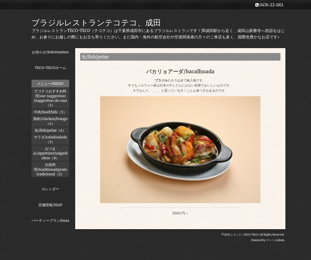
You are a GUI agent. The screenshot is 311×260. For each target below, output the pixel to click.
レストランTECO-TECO (244, 241)
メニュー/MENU (50, 83)
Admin (280, 247)
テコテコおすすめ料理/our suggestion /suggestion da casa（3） (50, 98)
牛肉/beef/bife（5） (50, 112)
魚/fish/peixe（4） (50, 130)
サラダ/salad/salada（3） (50, 139)
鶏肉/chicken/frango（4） (50, 121)
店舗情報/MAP (50, 205)
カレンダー (50, 189)
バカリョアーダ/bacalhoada (180, 71)
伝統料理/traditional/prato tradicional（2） (50, 169)
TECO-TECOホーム (50, 67)
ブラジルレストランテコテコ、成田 (96, 23)
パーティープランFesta (50, 220)
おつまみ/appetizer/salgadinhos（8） (50, 153)
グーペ (270, 247)
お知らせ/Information (50, 52)
